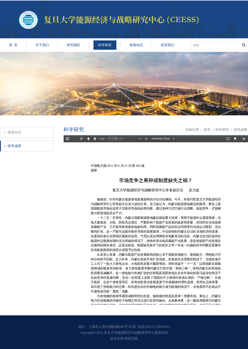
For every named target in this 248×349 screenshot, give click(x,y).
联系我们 (167, 45)
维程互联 (131, 338)
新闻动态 (136, 45)
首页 (207, 129)
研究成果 (14, 146)
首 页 (13, 45)
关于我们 (42, 45)
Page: (102, 138)
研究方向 (14, 132)
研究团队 (73, 45)
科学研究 (105, 45)
